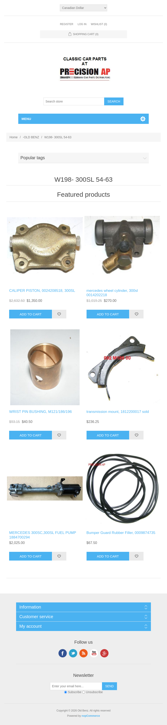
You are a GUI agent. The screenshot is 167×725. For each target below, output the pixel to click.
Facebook (62, 653)
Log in (82, 24)
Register (66, 24)
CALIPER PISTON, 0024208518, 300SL (42, 291)
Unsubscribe (94, 692)
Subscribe (74, 692)
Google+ (104, 653)
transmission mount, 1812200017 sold (118, 412)
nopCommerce (91, 715)
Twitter (73, 653)
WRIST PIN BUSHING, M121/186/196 (40, 412)
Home (14, 137)
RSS (83, 653)
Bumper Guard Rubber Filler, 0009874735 (121, 533)
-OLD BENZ (31, 137)
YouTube (94, 653)
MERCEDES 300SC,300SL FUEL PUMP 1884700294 (42, 535)
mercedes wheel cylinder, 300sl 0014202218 (112, 293)
